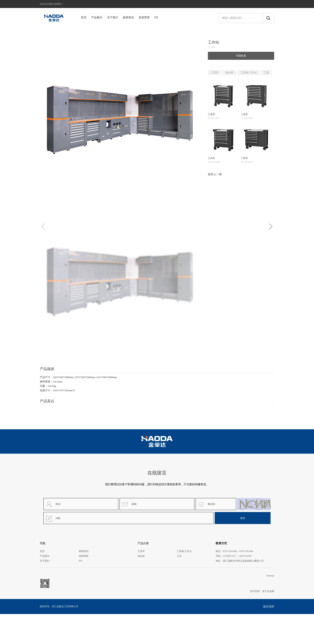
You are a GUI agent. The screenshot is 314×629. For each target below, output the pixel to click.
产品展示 (96, 17)
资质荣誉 (144, 17)
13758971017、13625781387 (237, 556)
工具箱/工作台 (249, 72)
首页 (84, 17)
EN (156, 17)
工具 (266, 72)
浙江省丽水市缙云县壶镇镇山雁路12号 (243, 560)
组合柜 (229, 72)
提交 (242, 518)
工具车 (215, 72)
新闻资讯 (128, 17)
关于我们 (112, 17)
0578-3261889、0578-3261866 (238, 551)
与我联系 (241, 55)
